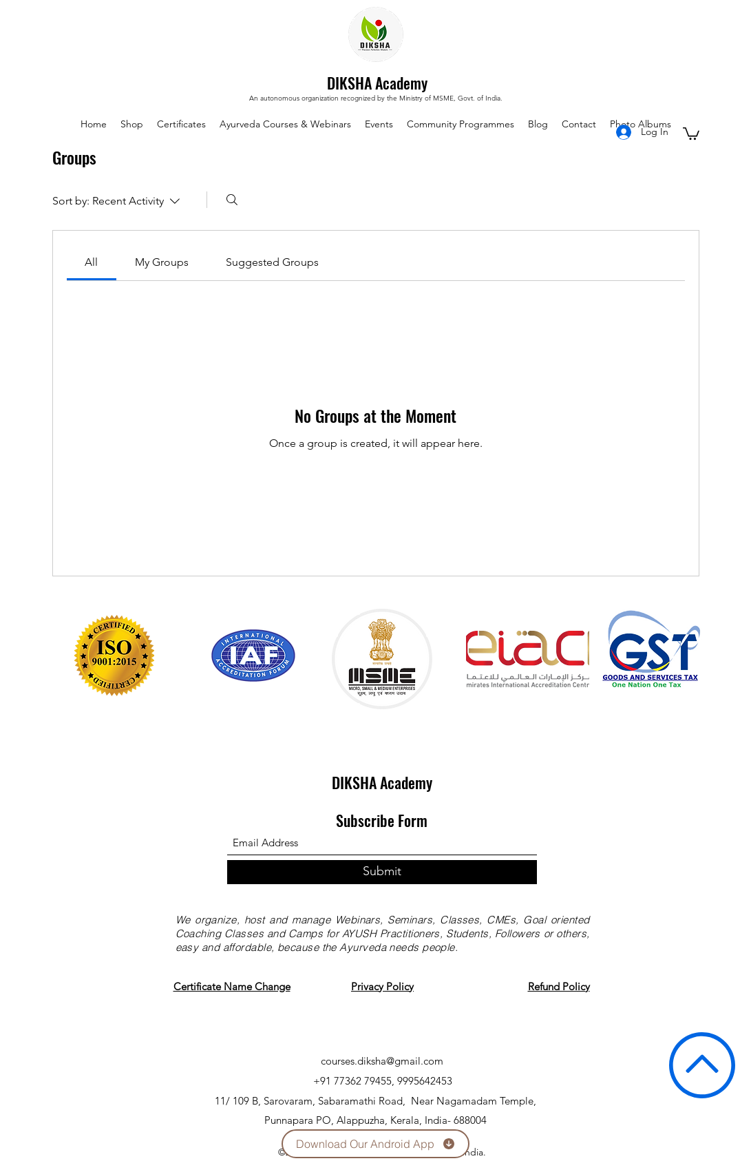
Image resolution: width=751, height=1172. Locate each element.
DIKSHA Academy (377, 83)
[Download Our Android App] (375, 1143)
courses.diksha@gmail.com (382, 1060)
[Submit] (382, 872)
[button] (691, 133)
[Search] (232, 199)
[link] (91, 262)
